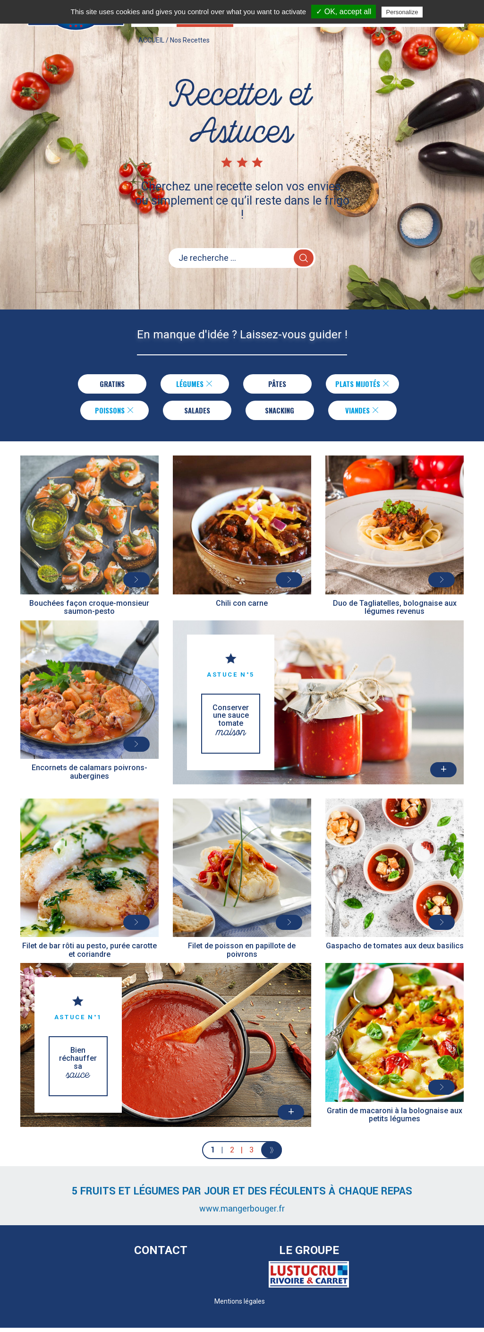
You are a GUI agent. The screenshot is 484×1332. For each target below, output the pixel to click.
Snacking (279, 413)
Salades (197, 413)
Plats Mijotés (362, 384)
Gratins (107, 384)
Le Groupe (309, 1254)
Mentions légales (239, 1305)
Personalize (402, 12)
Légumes (190, 384)
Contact (160, 1254)
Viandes (362, 413)
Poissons (114, 413)
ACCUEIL (151, 49)
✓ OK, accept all (343, 12)
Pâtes (272, 384)
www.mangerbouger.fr (242, 1213)
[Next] (271, 1154)
